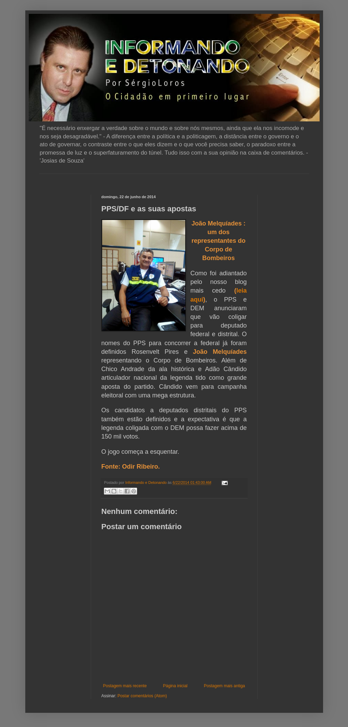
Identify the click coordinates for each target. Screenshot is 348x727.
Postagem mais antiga (224, 685)
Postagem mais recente (125, 685)
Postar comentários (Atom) (142, 695)
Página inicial (175, 685)
